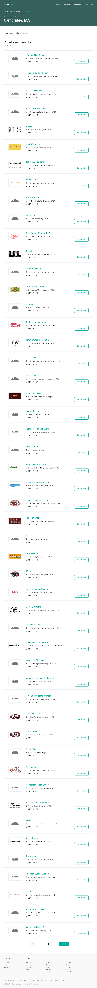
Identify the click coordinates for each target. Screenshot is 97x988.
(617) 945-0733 (33, 168)
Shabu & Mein (31, 838)
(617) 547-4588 (33, 293)
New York (29, 962)
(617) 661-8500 (33, 151)
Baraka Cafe (31, 180)
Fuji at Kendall (32, 446)
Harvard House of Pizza (36, 500)
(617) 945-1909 (33, 880)
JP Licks (29, 571)
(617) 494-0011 (33, 133)
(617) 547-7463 (33, 560)
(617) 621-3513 (33, 257)
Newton (68, 969)
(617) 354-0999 (33, 542)
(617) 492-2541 (33, 756)
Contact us (89, 5)
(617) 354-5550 (33, 240)
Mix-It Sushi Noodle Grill (36, 642)
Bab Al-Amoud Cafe (34, 162)
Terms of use (9, 980)
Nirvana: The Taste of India (38, 696)
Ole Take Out (31, 731)
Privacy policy (23, 980)
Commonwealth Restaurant (38, 340)
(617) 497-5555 (33, 275)
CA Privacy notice (39, 980)
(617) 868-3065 (33, 115)
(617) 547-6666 (33, 62)
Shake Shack (31, 856)
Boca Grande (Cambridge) (37, 233)
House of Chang (33, 518)
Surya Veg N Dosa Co (35, 927)
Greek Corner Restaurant (37, 482)
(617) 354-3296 (33, 684)
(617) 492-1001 (33, 578)
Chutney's (29, 304)
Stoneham (49, 969)
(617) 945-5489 (33, 934)
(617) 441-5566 (33, 702)
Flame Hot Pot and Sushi (37, 429)
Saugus (28, 967)
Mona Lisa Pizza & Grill (36, 660)
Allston (28, 969)
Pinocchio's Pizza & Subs (37, 785)
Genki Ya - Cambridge (35, 464)
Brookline (49, 972)
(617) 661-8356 (33, 222)
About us (77, 5)
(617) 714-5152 (33, 827)
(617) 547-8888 (33, 773)
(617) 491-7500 (33, 79)
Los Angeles (29, 965)
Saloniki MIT (31, 820)
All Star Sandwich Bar (35, 108)
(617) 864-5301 (33, 631)
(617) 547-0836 (33, 97)
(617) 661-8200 (33, 471)
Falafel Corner (32, 411)
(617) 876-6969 (33, 204)
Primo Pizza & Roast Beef (37, 802)
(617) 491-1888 (33, 667)
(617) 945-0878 (33, 809)
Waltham (68, 967)
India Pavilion (31, 553)
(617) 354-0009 (33, 898)
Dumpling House (33, 393)
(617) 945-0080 (33, 435)
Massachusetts (15, 11)
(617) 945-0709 (33, 364)
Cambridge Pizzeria (34, 286)
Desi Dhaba (30, 375)
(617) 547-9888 (33, 524)
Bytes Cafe (30, 251)
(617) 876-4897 (33, 791)
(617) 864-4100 (33, 595)
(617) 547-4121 (33, 382)
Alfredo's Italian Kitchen (36, 73)
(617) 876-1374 (33, 738)
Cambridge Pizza (33, 269)
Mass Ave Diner (32, 624)
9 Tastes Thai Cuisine (35, 55)
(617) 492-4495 (33, 720)
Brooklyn (48, 962)
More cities (69, 972)
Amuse (28, 126)
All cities (67, 5)
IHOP (27, 535)
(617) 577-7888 (33, 845)
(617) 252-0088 (33, 453)
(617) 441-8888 (33, 418)
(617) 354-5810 (33, 916)
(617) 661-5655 (33, 489)
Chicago (68, 962)
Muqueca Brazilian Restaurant (39, 678)
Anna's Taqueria (33, 144)
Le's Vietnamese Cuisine (36, 589)
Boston (68, 965)
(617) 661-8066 (33, 400)
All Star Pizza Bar (33, 91)
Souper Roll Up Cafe (34, 909)
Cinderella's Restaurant (36, 322)
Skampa (29, 891)
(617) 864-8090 (33, 506)
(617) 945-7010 (33, 613)
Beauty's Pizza (32, 197)
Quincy (28, 972)
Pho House (30, 767)
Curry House (31, 358)
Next (64, 944)
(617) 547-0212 (33, 649)
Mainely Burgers (33, 607)
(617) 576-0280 (33, 329)
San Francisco (50, 965)
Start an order (81, 61)
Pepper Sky (30, 749)
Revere (48, 967)
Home (58, 5)
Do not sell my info (57, 980)
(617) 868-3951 (33, 186)
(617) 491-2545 (33, 311)
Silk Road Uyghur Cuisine (37, 874)
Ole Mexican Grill (33, 713)
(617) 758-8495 (33, 862)
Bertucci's (30, 215)
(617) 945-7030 (33, 346)
